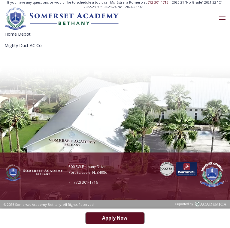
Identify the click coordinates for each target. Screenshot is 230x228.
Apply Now (115, 218)
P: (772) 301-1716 (83, 182)
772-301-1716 (158, 2)
